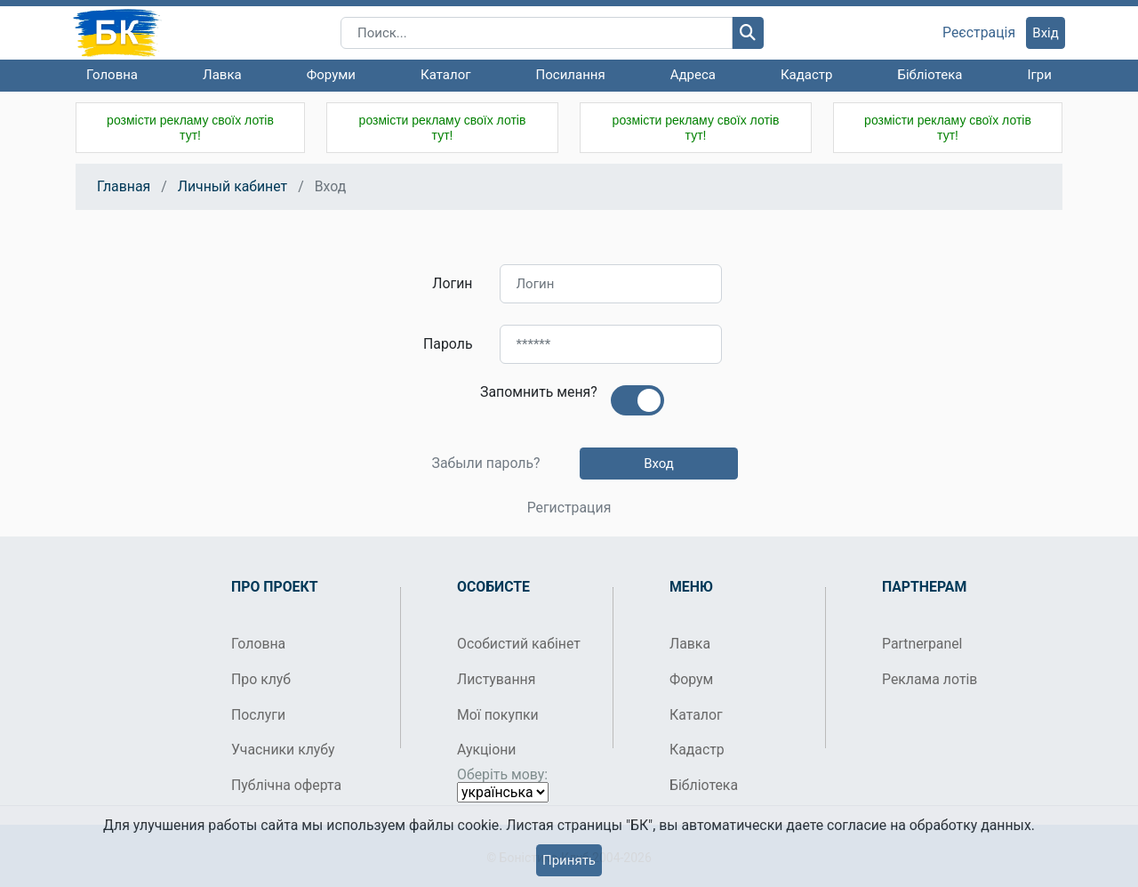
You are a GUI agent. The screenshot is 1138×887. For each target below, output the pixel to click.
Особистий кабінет (519, 643)
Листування (496, 679)
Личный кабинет (232, 186)
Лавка (222, 75)
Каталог (445, 75)
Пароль (447, 343)
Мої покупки (498, 714)
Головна (112, 75)
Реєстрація (978, 33)
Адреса (693, 75)
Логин (452, 283)
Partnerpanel (922, 643)
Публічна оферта (286, 785)
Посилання (570, 75)
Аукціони (487, 749)
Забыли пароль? (485, 463)
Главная (123, 186)
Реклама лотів (929, 679)
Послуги (258, 714)
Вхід (1045, 33)
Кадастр (807, 75)
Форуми (331, 75)
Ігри (1039, 75)
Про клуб (261, 679)
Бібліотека (929, 75)
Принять (569, 860)
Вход (659, 464)
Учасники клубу (283, 749)
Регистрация (569, 508)
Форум (691, 679)
